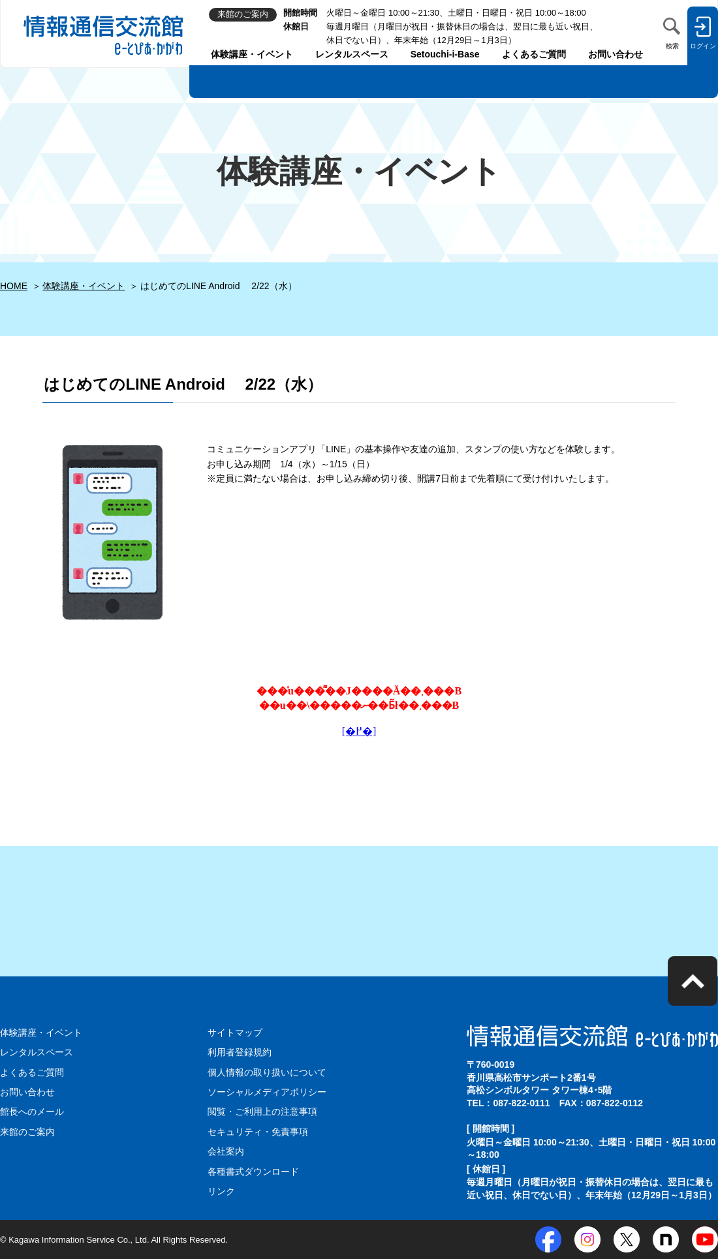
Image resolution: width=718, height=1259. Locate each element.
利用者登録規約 (240, 1052)
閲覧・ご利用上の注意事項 (262, 1111)
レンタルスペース (351, 54)
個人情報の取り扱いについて (267, 1072)
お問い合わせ (615, 54)
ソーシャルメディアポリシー (267, 1092)
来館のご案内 (27, 1132)
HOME (13, 286)
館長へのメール (32, 1111)
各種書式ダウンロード (253, 1171)
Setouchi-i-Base (445, 54)
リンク (221, 1191)
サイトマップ (235, 1032)
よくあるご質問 (534, 54)
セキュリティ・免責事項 (258, 1132)
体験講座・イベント (252, 54)
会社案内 (226, 1151)
